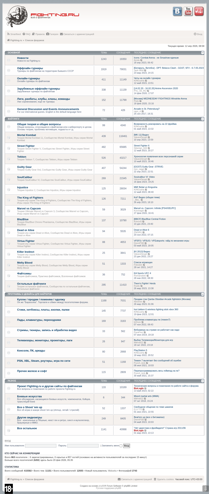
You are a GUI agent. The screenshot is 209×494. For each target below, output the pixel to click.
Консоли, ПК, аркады (31, 350)
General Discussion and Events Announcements (48, 109)
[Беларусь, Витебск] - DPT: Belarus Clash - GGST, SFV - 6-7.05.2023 (169, 68)
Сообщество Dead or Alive (64, 233)
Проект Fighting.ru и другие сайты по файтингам (49, 386)
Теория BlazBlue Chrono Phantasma (35, 222)
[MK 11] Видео (141, 135)
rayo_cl (137, 111)
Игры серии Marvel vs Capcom (32, 213)
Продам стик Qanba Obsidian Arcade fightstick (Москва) (162, 299)
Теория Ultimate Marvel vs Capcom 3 (35, 211)
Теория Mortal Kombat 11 (30, 138)
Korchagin (139, 210)
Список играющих (143, 262)
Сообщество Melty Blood (61, 265)
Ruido (137, 286)
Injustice (22, 187)
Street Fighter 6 (141, 145)
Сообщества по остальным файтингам (69, 286)
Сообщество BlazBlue (66, 222)
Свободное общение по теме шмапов (153, 407)
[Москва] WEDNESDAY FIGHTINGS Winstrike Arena (160, 98)
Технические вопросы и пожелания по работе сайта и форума (166, 386)
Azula (137, 60)
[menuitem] (14, 34)
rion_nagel (139, 169)
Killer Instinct (25, 251)
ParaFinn (138, 332)
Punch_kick (139, 363)
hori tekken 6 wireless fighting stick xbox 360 (156, 309)
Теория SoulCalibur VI (28, 180)
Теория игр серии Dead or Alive (33, 233)
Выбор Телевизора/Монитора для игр (153, 340)
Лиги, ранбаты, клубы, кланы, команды (43, 98)
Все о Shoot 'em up (29, 407)
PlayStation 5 (140, 350)
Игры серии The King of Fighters (33, 203)
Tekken (21, 156)
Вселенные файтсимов (73, 276)
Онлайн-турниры (28, 78)
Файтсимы (24, 273)
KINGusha (139, 80)
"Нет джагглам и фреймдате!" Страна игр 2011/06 (160, 428)
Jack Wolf (138, 70)
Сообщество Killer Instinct (63, 254)
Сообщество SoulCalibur (53, 180)
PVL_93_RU (140, 91)
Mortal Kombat (26, 135)
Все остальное (27, 428)
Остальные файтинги (31, 283)
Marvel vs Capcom (29, 208)
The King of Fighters (30, 197)
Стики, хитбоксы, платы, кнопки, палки (43, 309)
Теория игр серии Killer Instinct (33, 254)
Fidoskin (138, 265)
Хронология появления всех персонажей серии (158, 156)
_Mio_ (137, 200)
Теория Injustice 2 (26, 190)
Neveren (138, 301)
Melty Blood (24, 262)
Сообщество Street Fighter (56, 148)
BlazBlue (23, 219)
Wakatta (112, 470)
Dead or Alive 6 (141, 230)
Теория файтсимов (27, 276)
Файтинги (13, 119)
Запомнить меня (112, 445)
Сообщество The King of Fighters (74, 200)
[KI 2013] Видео (142, 251)
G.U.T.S (138, 409)
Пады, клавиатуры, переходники (39, 319)
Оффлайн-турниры (30, 68)
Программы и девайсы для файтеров (30, 294)
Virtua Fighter (26, 241)
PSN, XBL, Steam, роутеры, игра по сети (43, 360)
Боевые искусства (29, 396)
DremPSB (139, 243)
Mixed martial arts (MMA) (146, 396)
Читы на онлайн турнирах (147, 78)
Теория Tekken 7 (25, 159)
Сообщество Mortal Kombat (58, 138)
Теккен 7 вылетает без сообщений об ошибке (157, 360)
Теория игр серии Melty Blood (32, 265)
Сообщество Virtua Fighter (64, 244)
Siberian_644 (140, 148)
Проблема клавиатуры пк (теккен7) (152, 319)
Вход (8, 441)
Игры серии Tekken (67, 159)
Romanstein (140, 275)
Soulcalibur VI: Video (144, 177)
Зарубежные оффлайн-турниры (38, 88)
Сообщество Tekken (46, 159)
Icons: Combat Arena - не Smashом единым (156, 57)
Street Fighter (26, 145)
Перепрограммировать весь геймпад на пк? (156, 370)
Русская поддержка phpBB (108, 488)
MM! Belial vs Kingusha (145, 187)
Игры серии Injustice (70, 190)
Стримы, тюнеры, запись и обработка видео (47, 330)
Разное (12, 381)
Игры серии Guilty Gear (80, 169)
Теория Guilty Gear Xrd (29, 169)
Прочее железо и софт (32, 371)
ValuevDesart (140, 137)
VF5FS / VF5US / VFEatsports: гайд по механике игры (161, 240)
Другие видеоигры (29, 417)
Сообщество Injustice (47, 190)
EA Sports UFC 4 (142, 273)
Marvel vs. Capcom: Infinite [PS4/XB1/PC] (155, 208)
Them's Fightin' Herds (145, 283)
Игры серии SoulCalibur (79, 180)
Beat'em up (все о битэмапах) (149, 417)
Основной (14, 53)
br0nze (137, 322)
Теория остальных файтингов (32, 286)
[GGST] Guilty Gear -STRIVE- (149, 166)
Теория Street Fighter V (29, 148)
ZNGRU (138, 232)
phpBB (102, 486)
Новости (22, 58)
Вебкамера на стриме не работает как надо (156, 330)
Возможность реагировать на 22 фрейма (155, 124)
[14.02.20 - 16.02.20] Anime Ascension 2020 (156, 88)
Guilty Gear (24, 166)
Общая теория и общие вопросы (39, 124)
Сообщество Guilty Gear (54, 169)
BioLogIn (139, 388)
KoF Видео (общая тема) (147, 197)
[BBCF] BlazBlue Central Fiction (150, 219)
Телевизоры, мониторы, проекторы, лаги (44, 340)
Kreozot (138, 221)
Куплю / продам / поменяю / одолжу (41, 299)
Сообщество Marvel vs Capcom (72, 211)
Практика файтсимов (49, 276)
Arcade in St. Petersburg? (147, 109)
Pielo (136, 101)
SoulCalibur (24, 177)
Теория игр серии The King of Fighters (36, 200)
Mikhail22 (138, 342)
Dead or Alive (25, 230)
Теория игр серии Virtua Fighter (33, 244)
